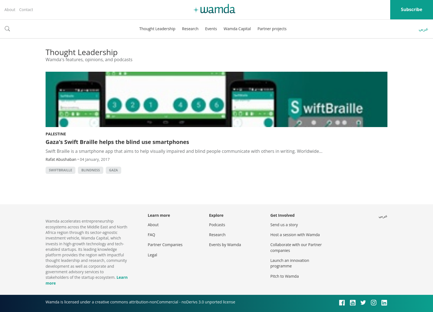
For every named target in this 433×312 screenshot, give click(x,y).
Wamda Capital (237, 28)
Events (211, 28)
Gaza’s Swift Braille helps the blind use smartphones (117, 142)
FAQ (151, 234)
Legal (152, 254)
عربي (424, 29)
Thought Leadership (157, 28)
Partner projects (271, 28)
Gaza (113, 170)
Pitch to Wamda (284, 276)
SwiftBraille (60, 170)
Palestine (56, 133)
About (9, 9)
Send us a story (284, 224)
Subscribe (411, 9)
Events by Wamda (225, 244)
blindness (90, 170)
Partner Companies (165, 244)
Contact (26, 9)
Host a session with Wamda (295, 234)
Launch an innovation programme (289, 263)
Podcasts (217, 224)
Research (190, 28)
